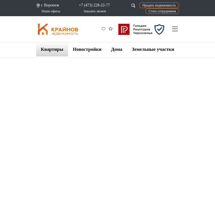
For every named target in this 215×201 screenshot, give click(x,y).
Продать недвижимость (159, 5)
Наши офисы (51, 11)
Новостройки (87, 49)
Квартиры (52, 49)
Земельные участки (153, 49)
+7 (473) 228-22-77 (94, 5)
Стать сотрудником (162, 11)
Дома (116, 49)
